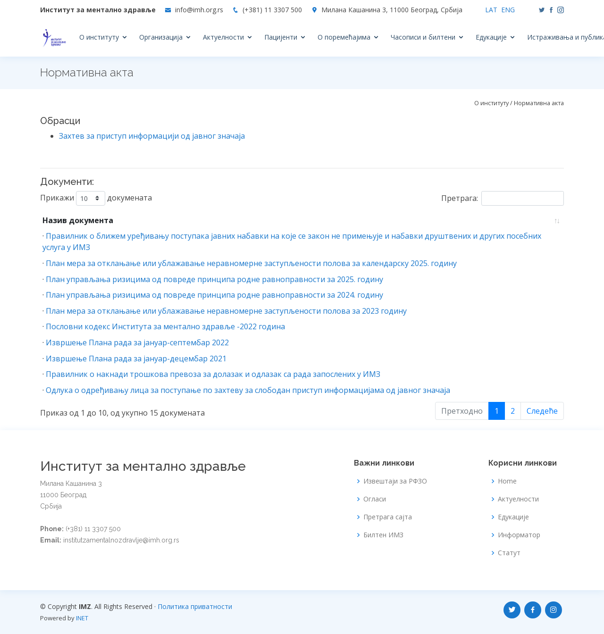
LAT (491, 9)
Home (507, 481)
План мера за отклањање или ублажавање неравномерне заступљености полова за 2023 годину (226, 311)
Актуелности (223, 37)
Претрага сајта (387, 517)
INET (82, 618)
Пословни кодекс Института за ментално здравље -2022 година (165, 326)
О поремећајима (344, 37)
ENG (508, 9)
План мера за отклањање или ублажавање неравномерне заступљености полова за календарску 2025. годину (251, 263)
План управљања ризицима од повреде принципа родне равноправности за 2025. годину (214, 279)
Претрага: (502, 198)
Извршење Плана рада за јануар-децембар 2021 (136, 358)
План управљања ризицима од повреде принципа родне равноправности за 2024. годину (214, 295)
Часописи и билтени (423, 37)
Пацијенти (280, 37)
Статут (509, 553)
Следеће (542, 411)
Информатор (519, 535)
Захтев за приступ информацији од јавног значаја (152, 136)
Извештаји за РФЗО (395, 481)
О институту (99, 37)
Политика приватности (195, 606)
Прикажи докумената (96, 198)
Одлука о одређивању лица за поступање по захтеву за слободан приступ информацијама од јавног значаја (248, 390)
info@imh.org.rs (199, 9)
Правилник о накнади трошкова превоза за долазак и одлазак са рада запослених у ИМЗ (213, 374)
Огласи (374, 499)
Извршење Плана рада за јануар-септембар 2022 (137, 342)
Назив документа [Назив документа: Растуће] (77, 220)
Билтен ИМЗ (383, 535)
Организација (161, 37)
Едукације (491, 37)
